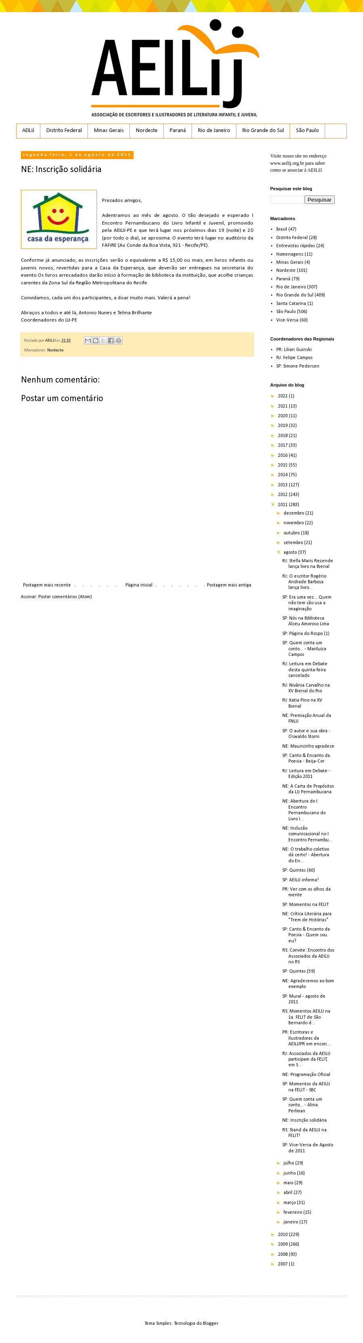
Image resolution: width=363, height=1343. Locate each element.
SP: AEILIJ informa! (300, 880)
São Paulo (307, 131)
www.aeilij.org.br (287, 163)
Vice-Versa (287, 320)
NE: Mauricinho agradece (308, 746)
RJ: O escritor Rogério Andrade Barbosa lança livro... (304, 582)
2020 (283, 416)
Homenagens (289, 254)
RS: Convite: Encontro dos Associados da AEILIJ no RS (308, 956)
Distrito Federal (64, 131)
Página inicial (138, 585)
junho (290, 1173)
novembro (294, 523)
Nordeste (147, 131)
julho (289, 1163)
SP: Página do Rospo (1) (306, 633)
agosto (291, 552)
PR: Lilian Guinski (294, 349)
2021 (283, 406)
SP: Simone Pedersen (297, 366)
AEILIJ (28, 131)
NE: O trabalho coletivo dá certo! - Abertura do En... (305, 855)
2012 (283, 494)
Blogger (210, 1323)
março (290, 1202)
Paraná (178, 131)
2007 (283, 1264)
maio (289, 1183)
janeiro (291, 1222)
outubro (292, 533)
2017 (283, 445)
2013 (283, 485)
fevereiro (293, 1212)
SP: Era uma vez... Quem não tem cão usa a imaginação (307, 603)
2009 (283, 1244)
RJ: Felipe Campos (294, 357)
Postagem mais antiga (229, 585)
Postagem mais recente (47, 585)
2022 (283, 396)
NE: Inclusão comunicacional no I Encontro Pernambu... (307, 834)
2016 (283, 455)
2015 (283, 465)
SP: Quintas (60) (298, 870)
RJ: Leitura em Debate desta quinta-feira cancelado (305, 670)
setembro (294, 542)
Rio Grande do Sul (263, 131)
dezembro (294, 513)
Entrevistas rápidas (295, 246)
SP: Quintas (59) (298, 971)
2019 (283, 425)
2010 (283, 1234)
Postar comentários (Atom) (65, 597)
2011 (283, 504)
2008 (283, 1254)
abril (289, 1192)
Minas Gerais (109, 131)
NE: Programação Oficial (306, 1074)
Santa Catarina (291, 303)
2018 (283, 435)
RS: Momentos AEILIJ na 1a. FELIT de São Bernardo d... (306, 1017)
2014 (283, 475)
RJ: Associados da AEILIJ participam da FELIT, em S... (306, 1059)
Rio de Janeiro (214, 131)
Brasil (281, 229)
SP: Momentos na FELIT (305, 904)
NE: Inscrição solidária (304, 1120)
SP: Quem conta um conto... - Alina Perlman (302, 1105)
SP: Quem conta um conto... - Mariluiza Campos (304, 649)
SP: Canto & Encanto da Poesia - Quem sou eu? (306, 935)
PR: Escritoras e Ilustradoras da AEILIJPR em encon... (306, 1038)
